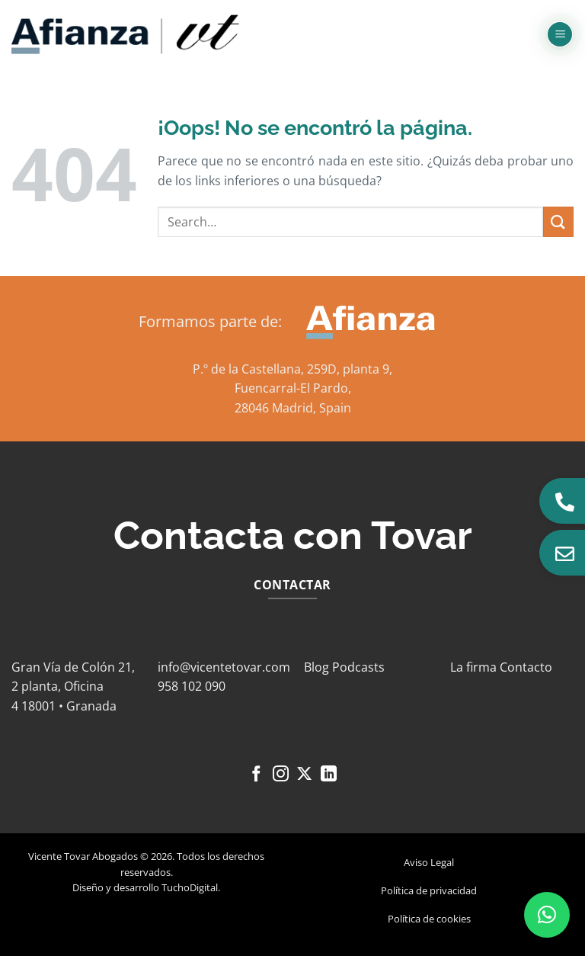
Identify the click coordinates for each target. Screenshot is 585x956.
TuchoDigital (189, 887)
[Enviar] (558, 221)
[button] (560, 34)
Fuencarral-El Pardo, (293, 388)
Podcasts (358, 667)
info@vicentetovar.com (224, 667)
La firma (473, 667)
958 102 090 (191, 686)
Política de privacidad (429, 890)
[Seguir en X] (304, 775)
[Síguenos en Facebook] (256, 775)
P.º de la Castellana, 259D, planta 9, (292, 369)
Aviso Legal (429, 862)
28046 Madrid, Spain (293, 407)
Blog (316, 667)
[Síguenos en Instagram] (281, 775)
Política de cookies (429, 919)
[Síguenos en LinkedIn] (329, 775)
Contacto (526, 667)
